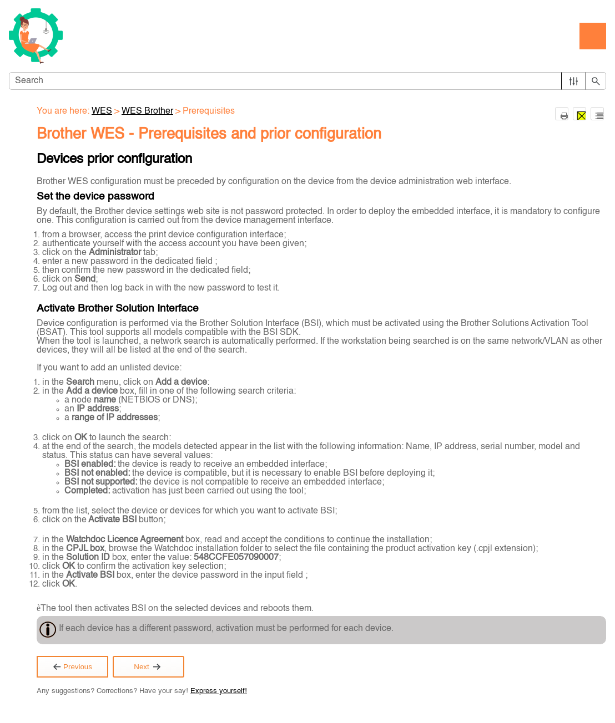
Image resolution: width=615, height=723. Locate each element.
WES (102, 111)
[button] (573, 81)
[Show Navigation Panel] (592, 36)
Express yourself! (218, 691)
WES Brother (147, 111)
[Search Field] (307, 81)
